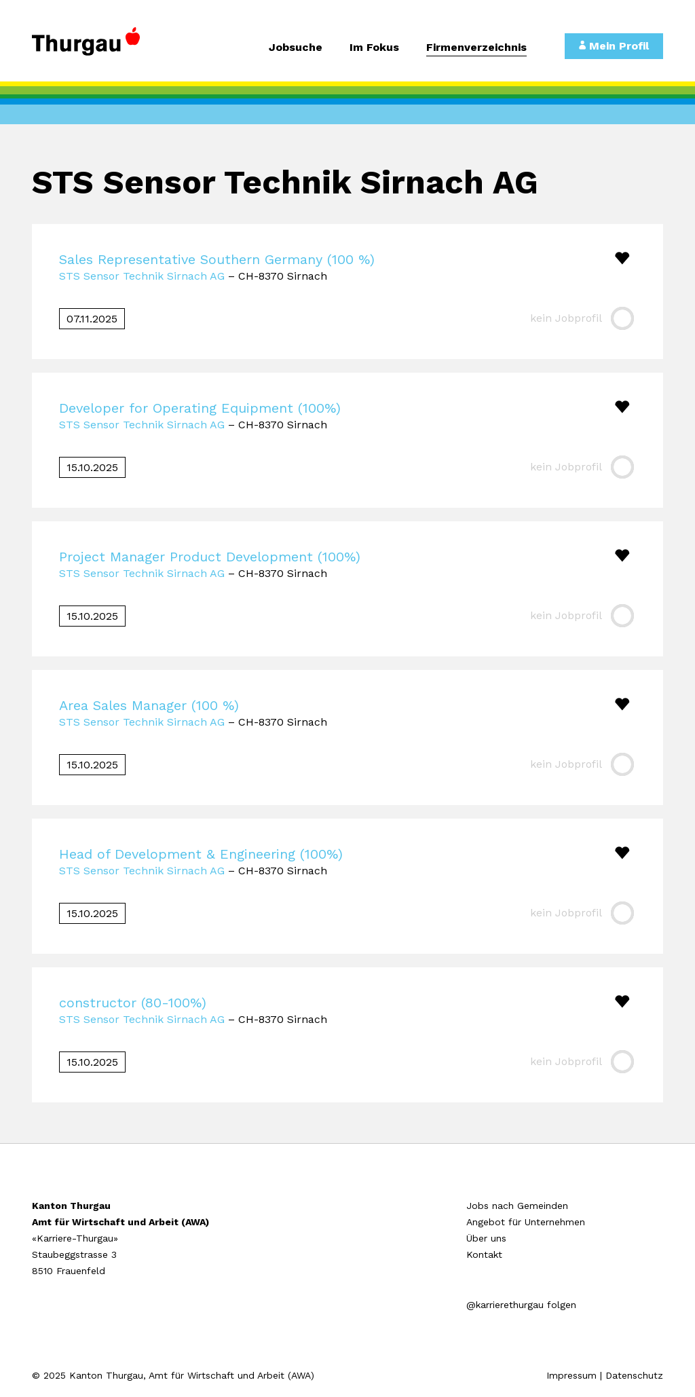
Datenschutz (634, 1375)
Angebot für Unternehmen (525, 1221)
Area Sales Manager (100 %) (149, 705)
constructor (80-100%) (132, 1002)
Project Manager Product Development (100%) (209, 556)
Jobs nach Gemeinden (517, 1205)
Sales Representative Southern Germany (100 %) (217, 259)
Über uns (486, 1238)
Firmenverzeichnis (476, 48)
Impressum (571, 1375)
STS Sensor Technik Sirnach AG (142, 275)
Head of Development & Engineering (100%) (201, 854)
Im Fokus (374, 48)
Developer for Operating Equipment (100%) (200, 408)
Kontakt (484, 1254)
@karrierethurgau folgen (521, 1304)
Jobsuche (295, 48)
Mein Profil (614, 45)
